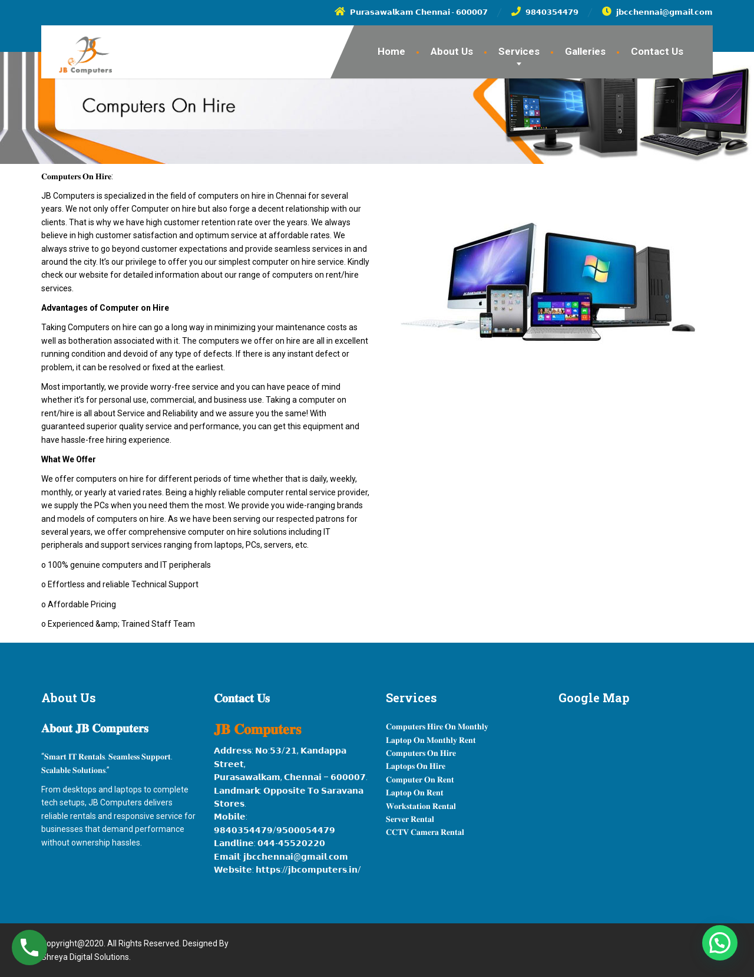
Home (391, 51)
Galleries (585, 51)
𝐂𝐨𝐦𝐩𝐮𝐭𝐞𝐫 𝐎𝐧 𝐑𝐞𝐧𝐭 (420, 779)
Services (519, 51)
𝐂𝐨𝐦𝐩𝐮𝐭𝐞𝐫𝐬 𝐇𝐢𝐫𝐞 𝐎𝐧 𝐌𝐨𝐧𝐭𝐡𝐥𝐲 (437, 726)
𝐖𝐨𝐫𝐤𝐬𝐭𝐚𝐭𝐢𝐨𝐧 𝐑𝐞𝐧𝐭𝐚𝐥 (421, 806)
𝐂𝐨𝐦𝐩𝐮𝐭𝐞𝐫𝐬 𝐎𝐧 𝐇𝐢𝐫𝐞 (421, 753)
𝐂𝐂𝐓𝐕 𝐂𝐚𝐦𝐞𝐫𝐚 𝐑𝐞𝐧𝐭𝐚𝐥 (425, 832)
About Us (452, 51)
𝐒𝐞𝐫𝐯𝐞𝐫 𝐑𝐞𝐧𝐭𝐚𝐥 (410, 819)
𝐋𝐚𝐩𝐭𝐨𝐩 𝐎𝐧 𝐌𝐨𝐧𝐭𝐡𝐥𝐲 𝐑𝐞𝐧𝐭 (431, 740)
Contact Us (657, 51)
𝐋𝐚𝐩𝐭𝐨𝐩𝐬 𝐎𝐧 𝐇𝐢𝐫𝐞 (415, 766)
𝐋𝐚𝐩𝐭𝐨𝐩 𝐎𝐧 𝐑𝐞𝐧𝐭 (415, 792)
